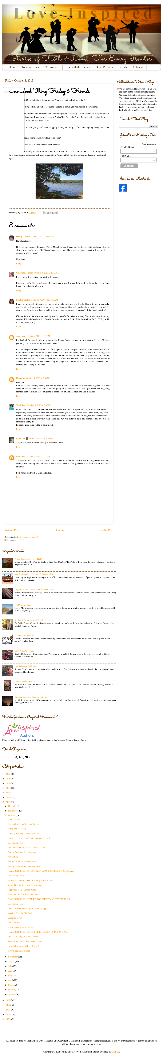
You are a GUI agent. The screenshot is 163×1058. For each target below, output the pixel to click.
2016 (8, 788)
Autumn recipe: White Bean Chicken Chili (26, 847)
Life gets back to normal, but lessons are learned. (29, 838)
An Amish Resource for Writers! (29, 620)
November (13, 811)
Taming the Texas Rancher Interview (24, 866)
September (13, 957)
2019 (8, 774)
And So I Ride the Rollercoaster (22, 861)
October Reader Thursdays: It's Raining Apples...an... (31, 908)
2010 (8, 1010)
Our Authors (52, 67)
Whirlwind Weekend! (17, 829)
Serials (123, 67)
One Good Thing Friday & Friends (23, 936)
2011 (8, 1005)
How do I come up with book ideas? (23, 946)
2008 (8, 1019)
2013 (8, 802)
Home (12, 67)
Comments (10, 540)
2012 (8, 1000)
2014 (8, 797)
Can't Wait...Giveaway (24, 651)
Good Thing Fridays (16, 843)
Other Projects (104, 67)
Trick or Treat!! (14, 819)
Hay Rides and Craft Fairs (26, 666)
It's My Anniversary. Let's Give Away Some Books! (30, 880)
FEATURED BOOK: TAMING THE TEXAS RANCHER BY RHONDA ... (41, 871)
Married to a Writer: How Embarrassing (25, 885)
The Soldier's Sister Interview (21, 927)
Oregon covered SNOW (25, 681)
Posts (120, 89)
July (10, 966)
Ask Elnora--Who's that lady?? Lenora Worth (34, 574)
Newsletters (13, 857)
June (10, 971)
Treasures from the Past (25, 635)
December (13, 806)
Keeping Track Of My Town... (21, 913)
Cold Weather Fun (22, 605)
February (12, 989)
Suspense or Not (15, 918)
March (11, 985)
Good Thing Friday (16, 875)
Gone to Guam (14, 922)
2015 (8, 792)
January (11, 994)
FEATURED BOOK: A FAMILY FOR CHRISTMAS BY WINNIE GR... (40, 899)
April (10, 980)
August (11, 961)
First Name (137, 156)
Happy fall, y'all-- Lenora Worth (22, 890)
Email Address (137, 147)
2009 (8, 1014)
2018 (8, 778)
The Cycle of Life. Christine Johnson (24, 824)
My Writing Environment (19, 951)
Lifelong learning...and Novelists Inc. (24, 833)
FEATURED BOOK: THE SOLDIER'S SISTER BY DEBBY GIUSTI (38, 932)
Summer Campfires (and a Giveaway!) (31, 697)
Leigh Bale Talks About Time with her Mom (34, 589)
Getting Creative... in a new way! (22, 852)
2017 (8, 783)
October (12, 815)
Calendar (138, 67)
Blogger (115, 1051)
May (10, 975)
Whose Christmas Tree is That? (28, 559)
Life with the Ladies (78, 67)
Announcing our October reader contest (25, 941)
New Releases (30, 67)
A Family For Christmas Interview (23, 894)
